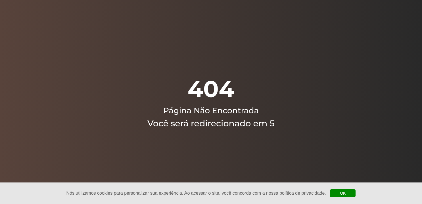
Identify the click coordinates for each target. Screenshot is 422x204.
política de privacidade (302, 193)
